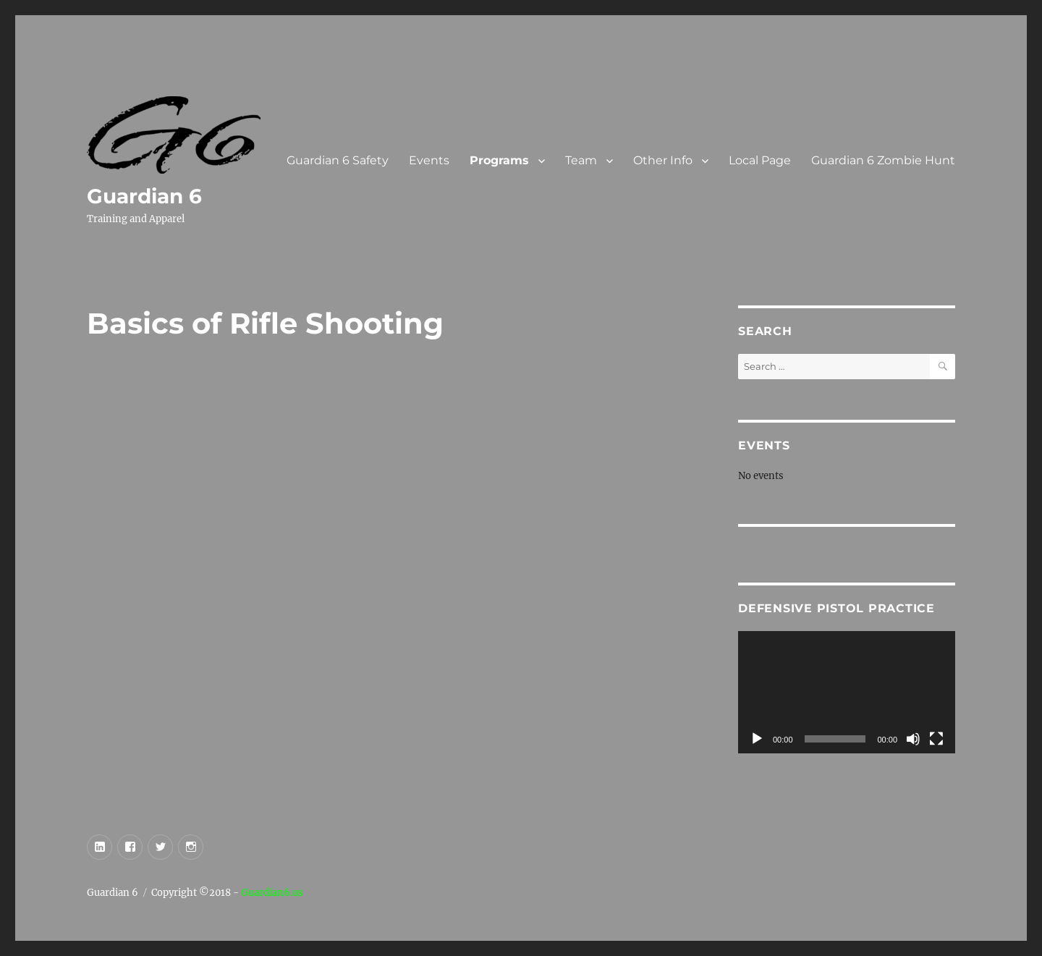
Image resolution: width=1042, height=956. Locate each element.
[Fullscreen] (936, 739)
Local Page (760, 160)
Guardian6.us (272, 893)
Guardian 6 (144, 196)
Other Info (662, 160)
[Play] (757, 739)
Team (581, 160)
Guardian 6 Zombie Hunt (883, 160)
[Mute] (913, 739)
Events (429, 160)
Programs (499, 160)
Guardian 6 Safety (338, 160)
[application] (846, 692)
